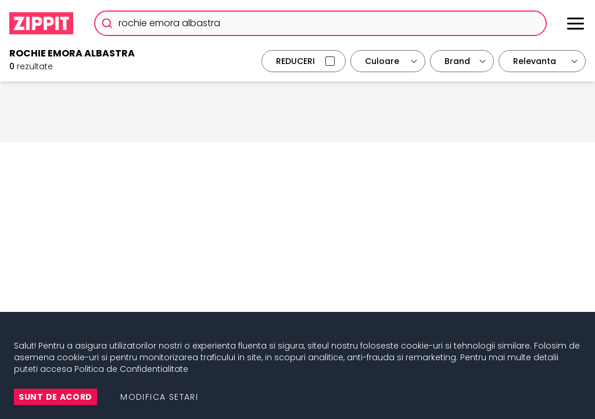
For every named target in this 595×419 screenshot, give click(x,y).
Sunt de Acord (55, 397)
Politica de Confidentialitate (131, 369)
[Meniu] (575, 23)
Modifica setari (159, 397)
